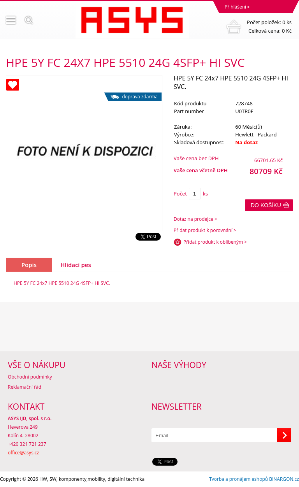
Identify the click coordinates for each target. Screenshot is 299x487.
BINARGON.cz (284, 479)
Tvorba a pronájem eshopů (238, 479)
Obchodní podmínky (30, 377)
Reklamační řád (24, 387)
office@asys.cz (23, 452)
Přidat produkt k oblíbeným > (215, 242)
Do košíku (266, 205)
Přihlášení (235, 6)
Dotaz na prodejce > (195, 219)
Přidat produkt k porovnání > (205, 230)
